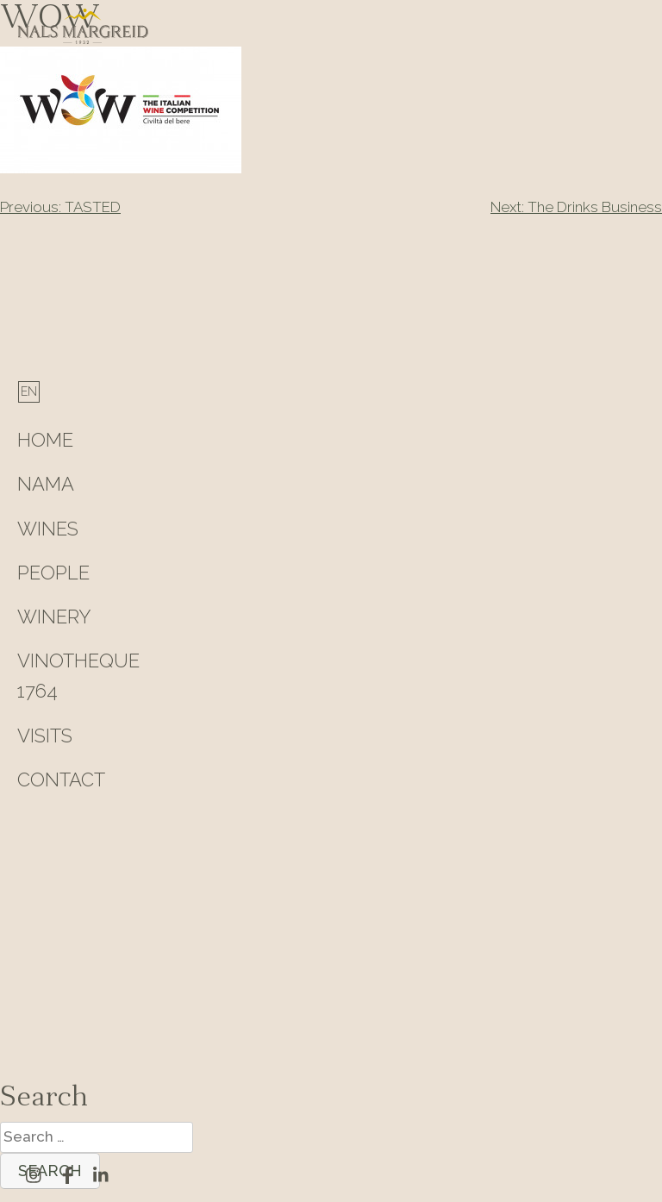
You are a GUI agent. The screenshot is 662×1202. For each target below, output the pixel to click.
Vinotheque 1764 (78, 675)
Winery (54, 616)
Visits (44, 735)
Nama (45, 484)
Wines (47, 528)
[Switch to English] (29, 391)
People (53, 572)
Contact (61, 779)
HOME (45, 440)
